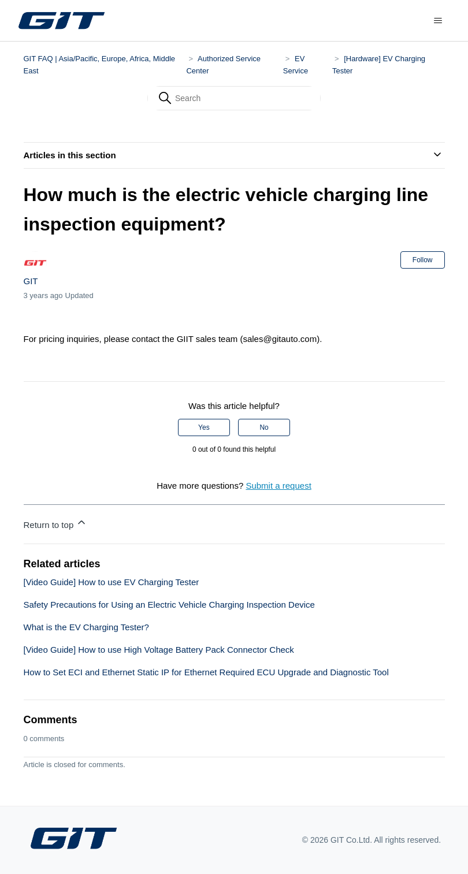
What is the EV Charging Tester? (86, 627)
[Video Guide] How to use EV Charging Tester (111, 582)
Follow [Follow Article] (423, 260)
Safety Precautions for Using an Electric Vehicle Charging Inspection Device (169, 604)
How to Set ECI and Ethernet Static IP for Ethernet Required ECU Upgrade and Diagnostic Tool (206, 672)
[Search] (234, 98)
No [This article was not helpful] (263, 427)
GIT (31, 281)
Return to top (56, 523)
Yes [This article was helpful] (204, 427)
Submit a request (278, 485)
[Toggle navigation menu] (438, 20)
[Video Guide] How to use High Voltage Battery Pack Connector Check (159, 649)
